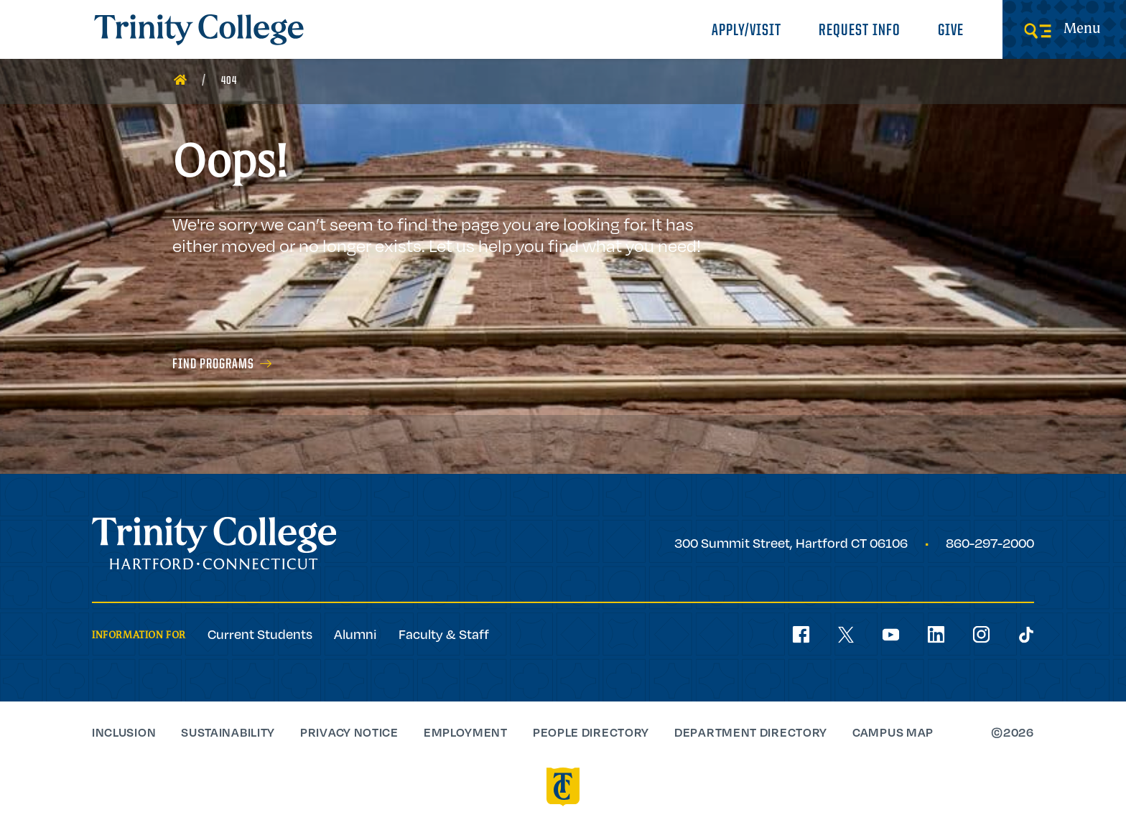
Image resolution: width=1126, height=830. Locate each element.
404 (229, 81)
